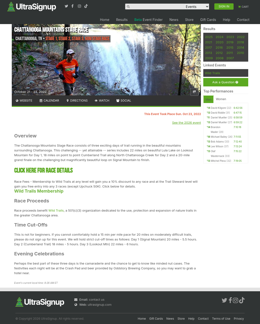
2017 (208, 47)
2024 (219, 37)
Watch (101, 100)
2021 (208, 42)
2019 (229, 42)
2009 (209, 58)
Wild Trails (56, 210)
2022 (241, 37)
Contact (243, 20)
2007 (230, 58)
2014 (240, 47)
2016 (219, 47)
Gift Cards (208, 20)
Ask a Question (225, 82)
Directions (76, 100)
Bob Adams (217, 141)
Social (123, 100)
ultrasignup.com (99, 304)
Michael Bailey (219, 136)
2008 (219, 58)
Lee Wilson (217, 146)
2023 (230, 37)
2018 (240, 42)
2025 (209, 37)
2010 (240, 53)
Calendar (49, 100)
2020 (219, 42)
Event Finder (148, 20)
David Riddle (218, 112)
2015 (229, 47)
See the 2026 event (186, 122)
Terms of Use (221, 318)
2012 (219, 53)
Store (189, 20)
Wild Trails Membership (38, 191)
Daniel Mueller (219, 117)
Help (226, 20)
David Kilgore (218, 107)
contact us (96, 299)
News (173, 20)
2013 (208, 53)
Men (208, 99)
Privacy (239, 318)
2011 (229, 53)
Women (221, 99)
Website (23, 100)
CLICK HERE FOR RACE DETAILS (43, 171)
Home (104, 20)
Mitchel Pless (218, 160)
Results (122, 20)
